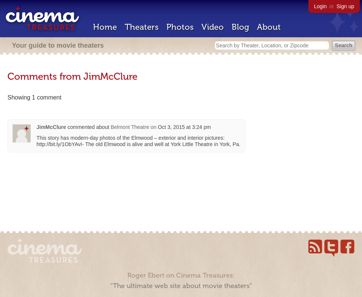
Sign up (345, 6)
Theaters (142, 27)
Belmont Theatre (130, 127)
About (269, 27)
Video (212, 27)
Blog (240, 27)
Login (320, 6)
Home (105, 27)
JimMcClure (51, 127)
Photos (180, 27)
